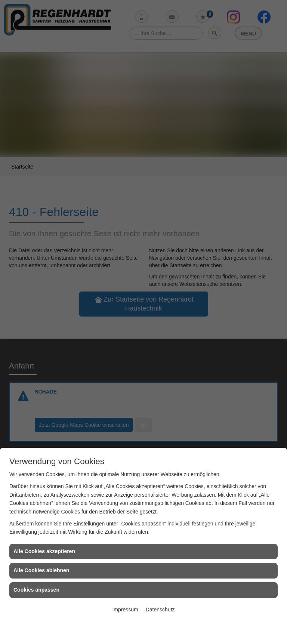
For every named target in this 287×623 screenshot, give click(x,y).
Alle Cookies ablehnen (41, 570)
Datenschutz (160, 610)
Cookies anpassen (36, 590)
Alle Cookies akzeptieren (44, 551)
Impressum (125, 610)
